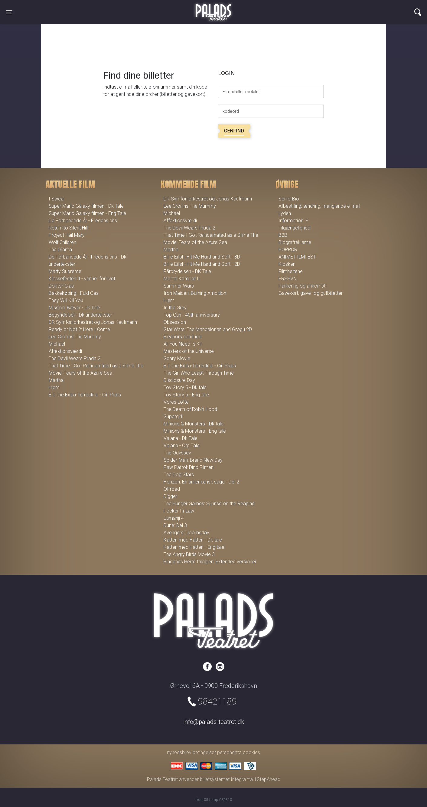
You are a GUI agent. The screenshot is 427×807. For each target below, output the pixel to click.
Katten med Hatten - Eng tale (194, 547)
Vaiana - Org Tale (182, 445)
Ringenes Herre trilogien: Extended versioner (210, 562)
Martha (56, 380)
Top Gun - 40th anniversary (192, 315)
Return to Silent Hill (68, 228)
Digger (170, 496)
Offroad (172, 489)
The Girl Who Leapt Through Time (199, 373)
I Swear (57, 199)
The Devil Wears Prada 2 (74, 358)
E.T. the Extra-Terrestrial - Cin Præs (85, 395)
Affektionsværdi (65, 351)
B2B (283, 235)
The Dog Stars (179, 474)
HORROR (288, 249)
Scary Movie (177, 358)
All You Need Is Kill (183, 344)
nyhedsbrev (179, 752)
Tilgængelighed (294, 228)
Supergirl (173, 416)
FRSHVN (288, 278)
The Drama (60, 249)
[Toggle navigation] (9, 12)
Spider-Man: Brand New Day (193, 460)
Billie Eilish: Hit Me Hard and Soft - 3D (202, 257)
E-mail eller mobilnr (241, 91)
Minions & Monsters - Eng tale (195, 431)
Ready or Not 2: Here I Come (79, 329)
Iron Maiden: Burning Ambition (195, 293)
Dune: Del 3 (175, 525)
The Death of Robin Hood (190, 409)
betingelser (204, 752)
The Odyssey (177, 453)
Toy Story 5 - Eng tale (186, 395)
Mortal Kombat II (182, 278)
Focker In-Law (179, 511)
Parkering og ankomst (302, 286)
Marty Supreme (65, 271)
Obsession (175, 322)
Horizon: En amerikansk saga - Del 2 (201, 482)
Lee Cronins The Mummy (75, 337)
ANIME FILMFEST (297, 257)
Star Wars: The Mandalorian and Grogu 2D (208, 329)
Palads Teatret (213, 8)
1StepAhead (267, 779)
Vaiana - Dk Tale (180, 438)
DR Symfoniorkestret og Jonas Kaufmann (93, 322)
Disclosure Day (179, 380)
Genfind (234, 131)
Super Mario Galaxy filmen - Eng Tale (87, 213)
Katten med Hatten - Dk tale (193, 540)
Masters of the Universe (189, 351)
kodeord (231, 111)
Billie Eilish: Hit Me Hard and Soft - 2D (202, 264)
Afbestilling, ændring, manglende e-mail (319, 206)
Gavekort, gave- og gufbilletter (311, 293)
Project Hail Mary (67, 235)
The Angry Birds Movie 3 (189, 554)
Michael (57, 344)
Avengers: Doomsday (186, 532)
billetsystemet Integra (223, 779)
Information (292, 220)
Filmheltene (291, 271)
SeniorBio (289, 199)
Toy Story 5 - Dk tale (185, 387)
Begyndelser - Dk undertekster (80, 315)
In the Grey (175, 308)
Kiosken (287, 264)
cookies (251, 752)
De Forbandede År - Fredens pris (83, 220)
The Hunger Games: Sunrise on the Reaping (209, 503)
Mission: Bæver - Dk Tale (74, 308)
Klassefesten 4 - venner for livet (82, 278)
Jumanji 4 (174, 518)
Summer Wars (179, 286)
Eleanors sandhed (182, 337)
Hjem (54, 387)
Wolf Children (62, 242)
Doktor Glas (61, 286)
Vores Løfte (176, 402)
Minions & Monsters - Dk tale (193, 424)
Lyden (285, 213)
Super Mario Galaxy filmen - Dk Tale (86, 206)
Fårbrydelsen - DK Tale (187, 271)
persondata (229, 752)
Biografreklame (295, 242)
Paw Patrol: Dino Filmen (189, 467)
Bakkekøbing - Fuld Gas (74, 293)
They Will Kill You (66, 300)
